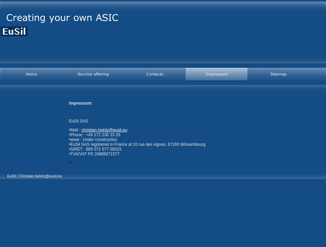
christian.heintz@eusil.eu (104, 130)
